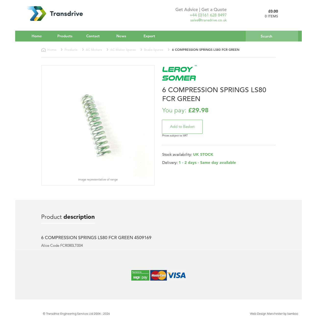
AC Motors (94, 50)
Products (68, 35)
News (121, 36)
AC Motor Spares (123, 50)
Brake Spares (153, 50)
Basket (290, 13)
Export (149, 36)
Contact (93, 36)
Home (37, 36)
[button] (182, 127)
